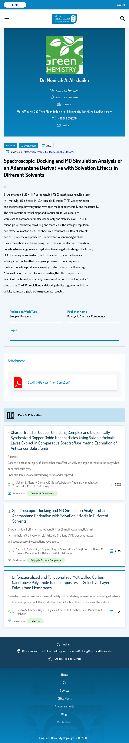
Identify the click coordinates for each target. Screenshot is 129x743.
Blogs (64, 714)
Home (64, 674)
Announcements (64, 706)
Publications (64, 722)
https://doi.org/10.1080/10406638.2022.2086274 (49, 151)
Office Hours (65, 698)
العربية (121, 5)
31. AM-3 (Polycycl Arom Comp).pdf (49, 382)
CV (64, 682)
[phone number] (67, 118)
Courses (64, 690)
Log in (15, 4)
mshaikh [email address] (67, 125)
